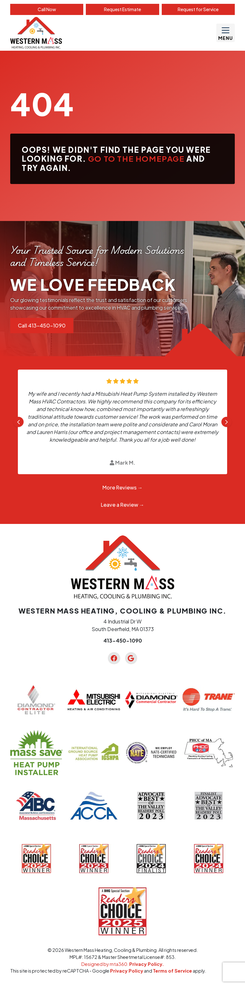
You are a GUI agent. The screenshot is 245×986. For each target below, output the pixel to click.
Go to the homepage (136, 158)
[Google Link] (131, 658)
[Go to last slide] (18, 422)
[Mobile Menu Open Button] (225, 33)
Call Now (47, 9)
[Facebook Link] (114, 658)
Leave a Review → (122, 504)
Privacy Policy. (146, 964)
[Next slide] (226, 422)
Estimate (122, 9)
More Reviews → (122, 487)
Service (198, 9)
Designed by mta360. (105, 964)
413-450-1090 (122, 640)
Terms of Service (172, 971)
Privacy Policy (126, 971)
